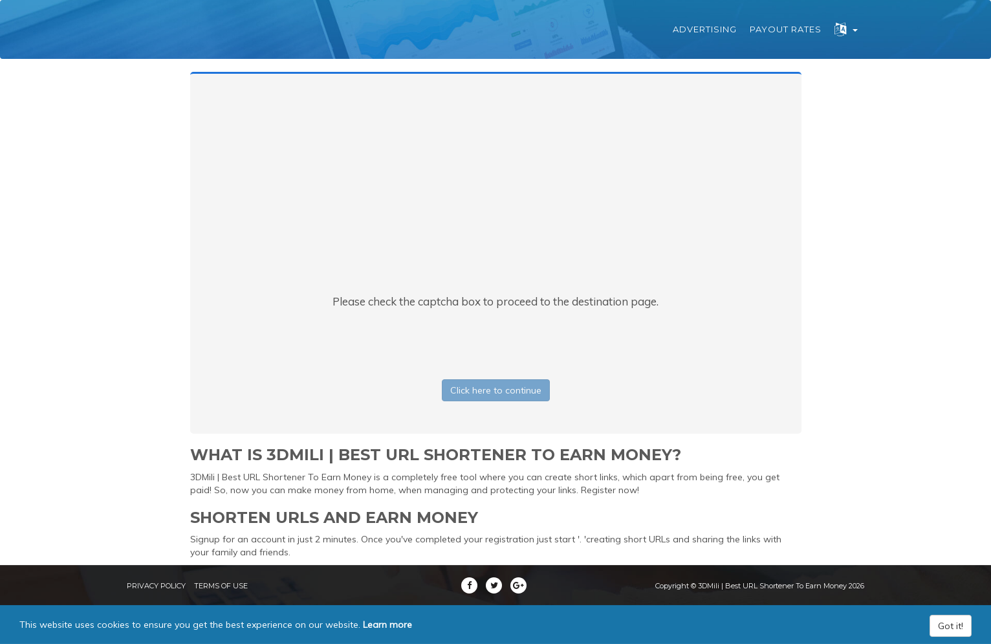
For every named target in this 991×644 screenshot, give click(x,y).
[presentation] (495, 341)
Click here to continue (495, 390)
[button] (846, 29)
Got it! (950, 626)
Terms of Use (221, 585)
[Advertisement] (495, 196)
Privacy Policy (156, 585)
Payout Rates (786, 29)
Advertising (705, 29)
